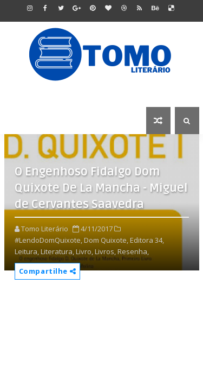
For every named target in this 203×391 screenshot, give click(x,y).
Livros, (105, 251)
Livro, (84, 251)
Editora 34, (147, 240)
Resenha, (133, 251)
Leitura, (27, 251)
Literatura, (57, 251)
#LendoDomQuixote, (48, 240)
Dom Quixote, (106, 240)
